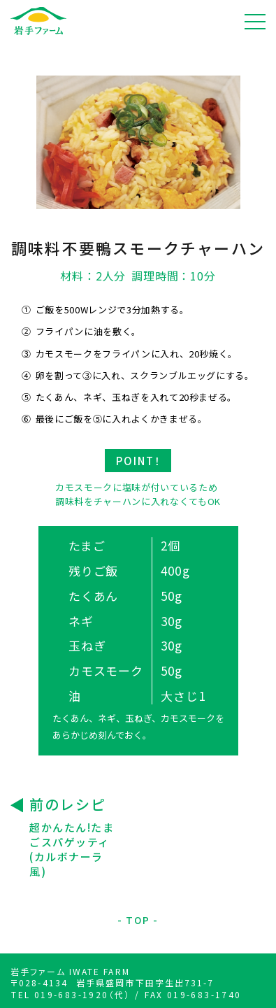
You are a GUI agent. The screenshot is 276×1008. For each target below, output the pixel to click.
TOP (138, 920)
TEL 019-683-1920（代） (71, 994)
